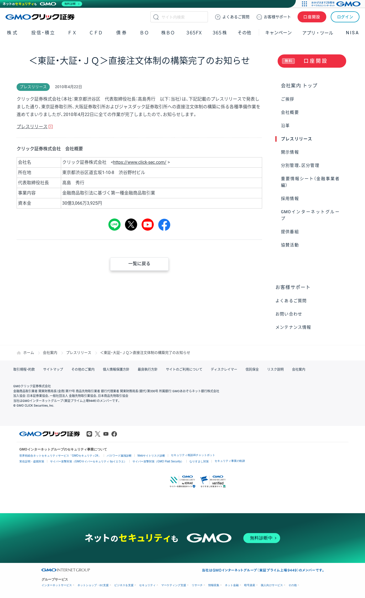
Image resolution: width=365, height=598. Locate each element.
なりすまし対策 (199, 461)
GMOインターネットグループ (310, 215)
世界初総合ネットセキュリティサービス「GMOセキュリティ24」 (60, 455)
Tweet (131, 224)
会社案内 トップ (299, 85)
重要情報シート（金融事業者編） (310, 182)
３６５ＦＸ (194, 32)
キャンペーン (278, 32)
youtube (148, 224)
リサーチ (197, 585)
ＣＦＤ (96, 32)
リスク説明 (275, 370)
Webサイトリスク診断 (151, 455)
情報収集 (213, 585)
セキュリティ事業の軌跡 (230, 460)
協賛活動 (290, 245)
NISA (352, 32)
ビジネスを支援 (124, 585)
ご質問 (235, 17)
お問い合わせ (288, 314)
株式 (13, 32)
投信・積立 (43, 32)
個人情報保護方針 (116, 370)
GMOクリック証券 (41, 17)
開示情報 (290, 152)
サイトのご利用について (184, 370)
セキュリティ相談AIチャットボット (193, 455)
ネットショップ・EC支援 (93, 585)
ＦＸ (72, 32)
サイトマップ (53, 370)
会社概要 (290, 112)
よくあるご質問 (291, 300)
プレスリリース (296, 138)
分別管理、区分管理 (300, 165)
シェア (164, 224)
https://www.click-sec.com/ (139, 162)
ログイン (345, 17)
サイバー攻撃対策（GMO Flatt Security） (158, 461)
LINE (114, 224)
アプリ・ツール (317, 32)
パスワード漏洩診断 (119, 455)
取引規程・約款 (24, 370)
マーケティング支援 (173, 585)
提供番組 (290, 231)
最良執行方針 (148, 370)
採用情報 (290, 198)
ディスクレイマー (224, 370)
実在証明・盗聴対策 (31, 461)
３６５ (220, 32)
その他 (244, 32)
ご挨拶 (287, 99)
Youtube (106, 434)
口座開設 (311, 17)
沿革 (285, 125)
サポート (277, 17)
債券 (122, 32)
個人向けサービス (272, 585)
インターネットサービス (56, 585)
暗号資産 (249, 585)
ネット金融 (232, 585)
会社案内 (50, 353)
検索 (155, 16)
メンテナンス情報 (293, 327)
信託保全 (252, 370)
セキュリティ (147, 585)
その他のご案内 (83, 370)
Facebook (114, 434)
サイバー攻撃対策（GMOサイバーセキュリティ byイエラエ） (88, 461)
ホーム (28, 353)
